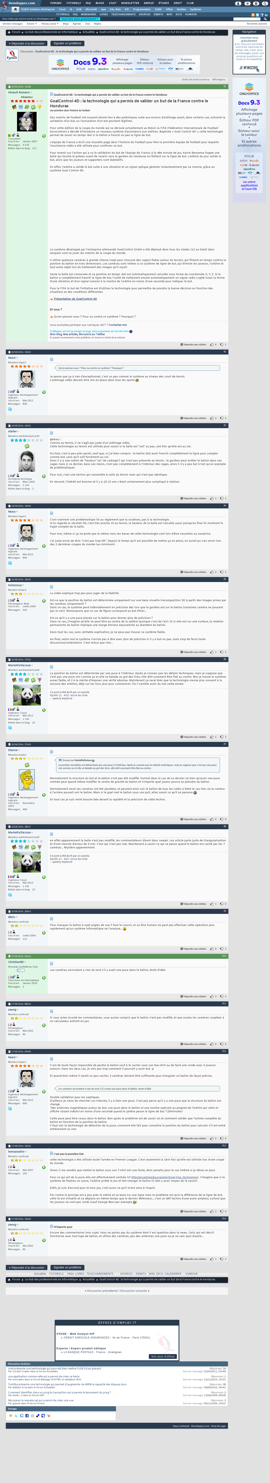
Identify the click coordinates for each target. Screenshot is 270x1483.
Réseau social (49, 23)
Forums (56, 3)
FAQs (70, 1279)
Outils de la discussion (194, 79)
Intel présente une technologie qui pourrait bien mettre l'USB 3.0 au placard (54, 1374)
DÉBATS (158, 14)
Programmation (142, 9)
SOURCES (144, 14)
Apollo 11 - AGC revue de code (69, 700)
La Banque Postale (79, 1357)
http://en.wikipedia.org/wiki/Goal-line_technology (164, 1182)
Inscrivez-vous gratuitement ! (80, 19)
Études (163, 3)
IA (71, 9)
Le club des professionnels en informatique (51, 32)
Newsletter (130, 3)
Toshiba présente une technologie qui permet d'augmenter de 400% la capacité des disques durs (67, 1390)
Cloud (62, 9)
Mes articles (70, 339)
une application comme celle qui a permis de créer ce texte (43, 1382)
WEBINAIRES (88, 14)
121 (34, 148)
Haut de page (218, 1431)
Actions (30, 23)
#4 (225, 510)
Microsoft (91, 9)
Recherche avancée (257, 23)
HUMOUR (191, 14)
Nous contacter (181, 1431)
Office (169, 9)
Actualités (89, 32)
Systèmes (195, 9)
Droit (177, 3)
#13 (224, 1150)
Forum (16, 32)
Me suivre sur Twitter (92, 339)
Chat (112, 3)
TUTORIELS (62, 14)
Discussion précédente (102, 1296)
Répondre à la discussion (26, 43)
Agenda (77, 23)
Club (190, 3)
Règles (97, 23)
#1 (225, 86)
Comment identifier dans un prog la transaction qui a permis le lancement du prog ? (59, 1398)
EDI (127, 9)
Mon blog (56, 339)
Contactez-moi (117, 330)
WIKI (169, 14)
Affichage (217, 79)
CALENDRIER (173, 1279)
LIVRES (104, 14)
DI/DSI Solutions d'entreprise (38, 9)
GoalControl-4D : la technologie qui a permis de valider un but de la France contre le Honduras (92, 51)
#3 (225, 430)
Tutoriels (73, 3)
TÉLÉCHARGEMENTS (123, 14)
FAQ (88, 3)
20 (33, 728)
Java (103, 9)
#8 (225, 831)
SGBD (158, 9)
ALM (78, 9)
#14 (224, 1223)
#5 (225, 584)
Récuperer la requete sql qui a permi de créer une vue (41, 1406)
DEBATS (141, 1279)
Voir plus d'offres (163, 1361)
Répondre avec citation (193, 350)
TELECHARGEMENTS (99, 1279)
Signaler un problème (67, 43)
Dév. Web (115, 9)
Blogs (99, 3)
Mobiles (181, 9)
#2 (225, 356)
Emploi (148, 3)
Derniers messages (12, 23)
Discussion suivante (133, 1296)
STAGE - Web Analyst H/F (76, 1339)
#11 (224, 1008)
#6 (225, 664)
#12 (224, 1056)
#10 (224, 961)
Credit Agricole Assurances (87, 1342)
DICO (179, 14)
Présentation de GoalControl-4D (75, 304)
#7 (225, 749)
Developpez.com (200, 1431)
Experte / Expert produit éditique (81, 1353)
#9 (225, 916)
